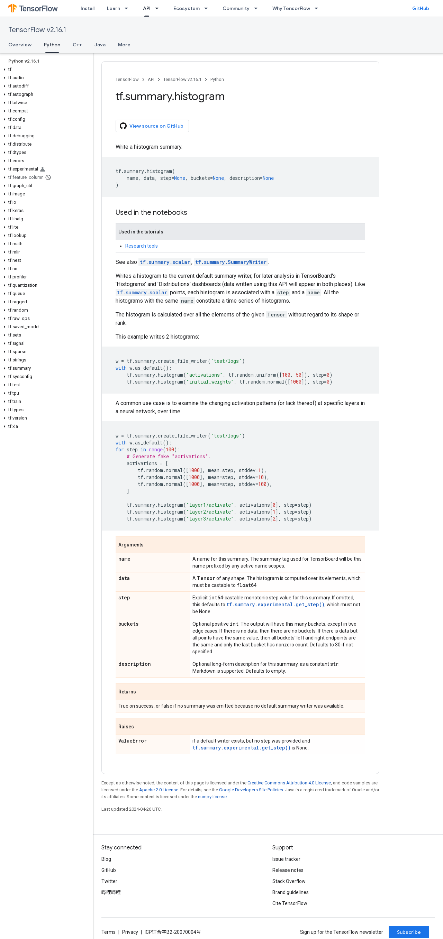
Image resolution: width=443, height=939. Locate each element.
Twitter (109, 881)
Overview (19, 45)
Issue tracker (286, 859)
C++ (77, 45)
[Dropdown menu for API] (159, 8)
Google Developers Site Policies (251, 789)
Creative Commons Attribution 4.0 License (289, 782)
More (124, 45)
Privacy (130, 932)
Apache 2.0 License (158, 789)
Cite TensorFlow (289, 903)
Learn (113, 8)
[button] (45, 69)
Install (87, 8)
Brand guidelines (290, 892)
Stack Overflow (289, 881)
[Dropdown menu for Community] (258, 8)
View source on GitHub (151, 125)
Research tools (141, 246)
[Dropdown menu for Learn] (128, 8)
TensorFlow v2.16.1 (37, 30)
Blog (106, 859)
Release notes (288, 870)
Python (217, 79)
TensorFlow (127, 79)
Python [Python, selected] (52, 45)
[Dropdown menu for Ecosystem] (208, 8)
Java (100, 45)
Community (236, 8)
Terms (108, 932)
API (151, 79)
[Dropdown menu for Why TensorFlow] (318, 8)
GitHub (420, 8)
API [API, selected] (147, 8)
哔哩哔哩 (111, 892)
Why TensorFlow (291, 8)
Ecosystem (186, 8)
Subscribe (409, 932)
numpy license (212, 796)
